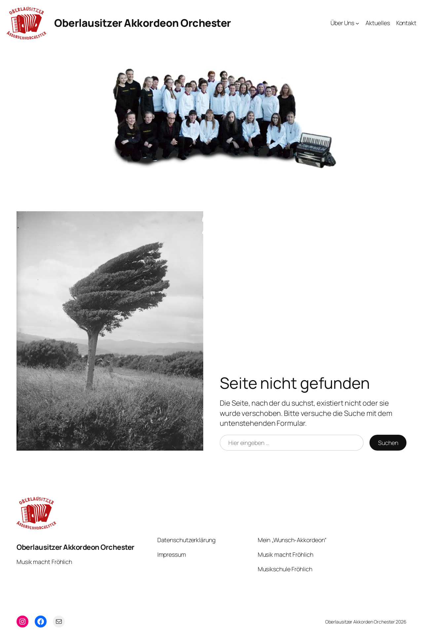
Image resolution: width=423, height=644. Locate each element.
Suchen (388, 443)
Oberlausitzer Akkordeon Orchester (142, 23)
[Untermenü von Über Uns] (357, 23)
